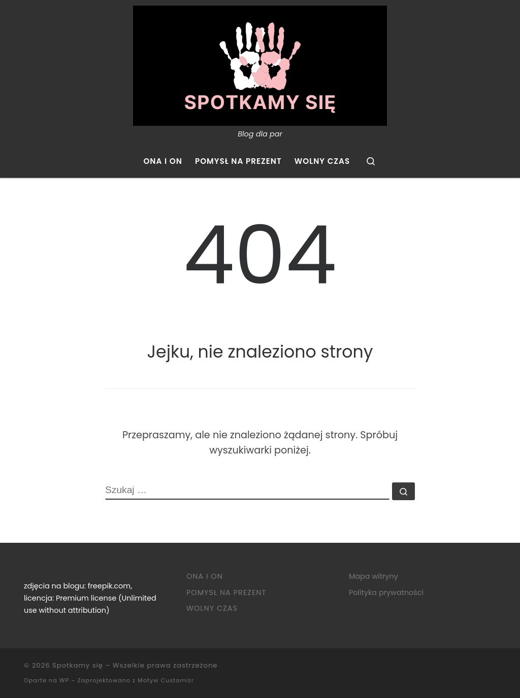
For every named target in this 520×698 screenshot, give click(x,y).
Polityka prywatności (386, 592)
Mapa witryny (373, 576)
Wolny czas (212, 608)
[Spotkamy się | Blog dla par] (260, 64)
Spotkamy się (77, 665)
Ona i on (204, 576)
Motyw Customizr (166, 680)
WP (64, 680)
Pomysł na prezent (226, 592)
